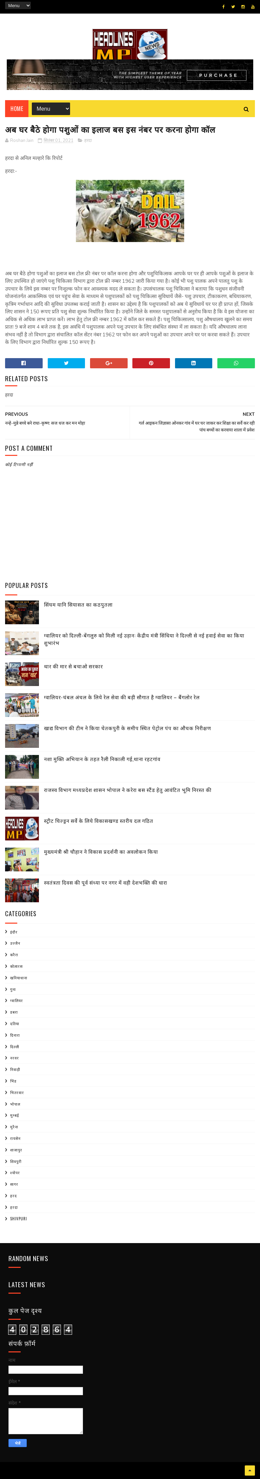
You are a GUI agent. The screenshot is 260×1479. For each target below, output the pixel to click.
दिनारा (15, 1035)
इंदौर (14, 932)
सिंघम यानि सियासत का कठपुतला (78, 604)
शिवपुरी (16, 1161)
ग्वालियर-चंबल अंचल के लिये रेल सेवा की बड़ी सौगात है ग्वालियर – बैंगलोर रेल (122, 697)
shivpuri (18, 1218)
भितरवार (17, 1092)
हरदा (88, 140)
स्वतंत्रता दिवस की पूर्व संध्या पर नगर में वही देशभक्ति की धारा (105, 882)
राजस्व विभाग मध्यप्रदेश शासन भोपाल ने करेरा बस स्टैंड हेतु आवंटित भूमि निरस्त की (128, 789)
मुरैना (14, 1126)
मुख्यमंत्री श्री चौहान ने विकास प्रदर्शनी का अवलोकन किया (101, 851)
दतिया (14, 1023)
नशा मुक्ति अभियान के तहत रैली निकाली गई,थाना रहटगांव (102, 758)
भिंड (13, 1081)
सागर (14, 1184)
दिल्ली (14, 1046)
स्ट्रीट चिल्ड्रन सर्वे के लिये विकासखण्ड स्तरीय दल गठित (98, 820)
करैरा (14, 954)
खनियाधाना (18, 977)
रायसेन (15, 1138)
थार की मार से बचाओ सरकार (73, 666)
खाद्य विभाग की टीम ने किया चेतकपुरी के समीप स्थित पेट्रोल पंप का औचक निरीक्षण (127, 728)
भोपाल (15, 1104)
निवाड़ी (15, 1069)
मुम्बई (14, 1115)
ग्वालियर (16, 1000)
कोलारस (16, 966)
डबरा (14, 1012)
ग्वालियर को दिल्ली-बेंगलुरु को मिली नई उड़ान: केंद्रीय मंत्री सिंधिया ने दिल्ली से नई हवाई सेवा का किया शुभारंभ (144, 639)
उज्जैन (15, 943)
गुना (13, 989)
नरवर (14, 1057)
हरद (13, 1195)
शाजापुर (16, 1149)
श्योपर (15, 1172)
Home (16, 109)
